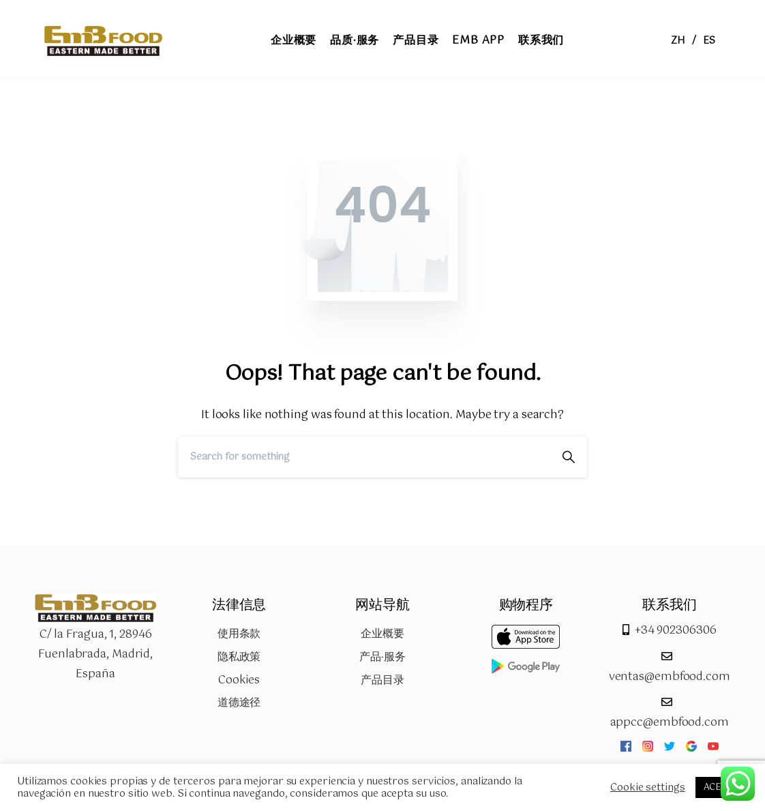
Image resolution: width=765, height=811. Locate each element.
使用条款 (239, 634)
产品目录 (382, 680)
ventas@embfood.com (669, 677)
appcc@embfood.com (669, 722)
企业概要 (382, 634)
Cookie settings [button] (647, 788)
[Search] (364, 457)
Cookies (239, 680)
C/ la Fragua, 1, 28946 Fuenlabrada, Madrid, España (95, 654)
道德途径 (239, 703)
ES (709, 40)
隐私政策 (239, 657)
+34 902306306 (676, 630)
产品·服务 (382, 657)
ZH (678, 40)
